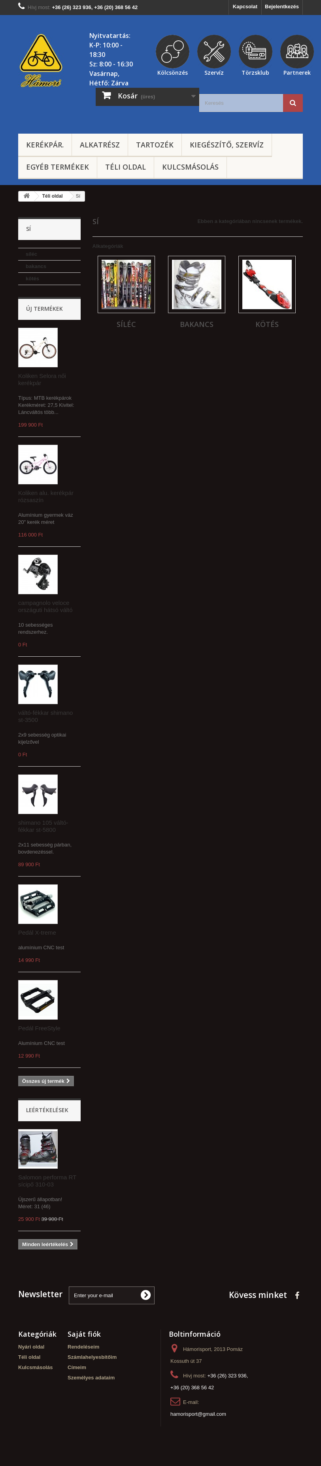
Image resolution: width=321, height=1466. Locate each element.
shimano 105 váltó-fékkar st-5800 (43, 826)
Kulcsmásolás (190, 167)
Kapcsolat (245, 6)
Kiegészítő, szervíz (227, 144)
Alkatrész (100, 144)
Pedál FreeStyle (39, 1028)
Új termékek (44, 308)
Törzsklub (255, 71)
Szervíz (214, 71)
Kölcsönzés (172, 71)
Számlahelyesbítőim (92, 1357)
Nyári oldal (31, 1347)
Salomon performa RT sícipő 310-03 (47, 1181)
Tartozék (155, 144)
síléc (31, 254)
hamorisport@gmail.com (198, 1414)
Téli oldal (125, 167)
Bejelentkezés (282, 6)
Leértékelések (47, 1110)
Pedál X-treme (37, 932)
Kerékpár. (45, 144)
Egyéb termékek (57, 167)
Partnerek (297, 71)
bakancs (36, 266)
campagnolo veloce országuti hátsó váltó (45, 606)
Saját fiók (84, 1334)
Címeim (77, 1367)
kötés (32, 278)
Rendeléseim (83, 1347)
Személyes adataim (91, 1378)
